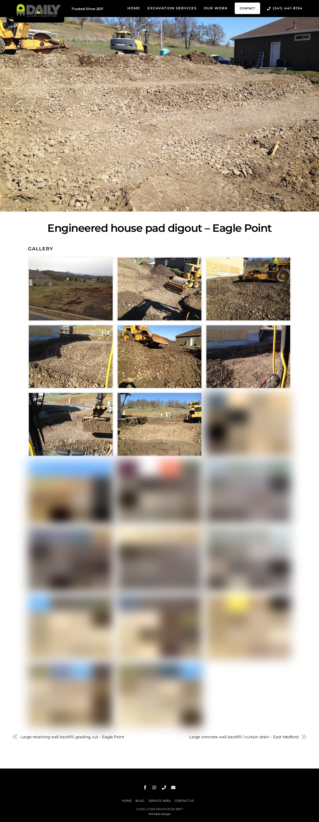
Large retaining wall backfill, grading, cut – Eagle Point (72, 736)
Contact (247, 8)
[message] (173, 787)
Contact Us (184, 801)
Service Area (160, 801)
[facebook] (145, 787)
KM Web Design (160, 814)
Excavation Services (172, 8)
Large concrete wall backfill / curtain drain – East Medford (244, 736)
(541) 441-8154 (285, 8)
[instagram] (154, 787)
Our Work (216, 8)
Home (133, 8)
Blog (139, 801)
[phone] (164, 787)
